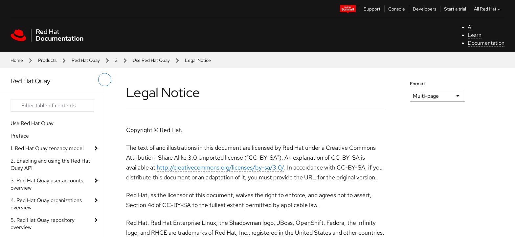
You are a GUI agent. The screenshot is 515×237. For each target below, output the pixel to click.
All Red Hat (488, 9)
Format (417, 84)
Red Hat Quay (86, 60)
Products (47, 60)
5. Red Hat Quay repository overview (43, 224)
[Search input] (52, 105)
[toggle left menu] (104, 79)
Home (17, 60)
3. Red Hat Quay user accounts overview (47, 184)
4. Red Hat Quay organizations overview (46, 204)
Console (396, 9)
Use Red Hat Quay (151, 60)
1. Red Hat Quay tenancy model (47, 148)
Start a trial (455, 9)
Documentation (486, 43)
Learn (474, 35)
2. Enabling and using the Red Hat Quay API (50, 164)
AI (470, 27)
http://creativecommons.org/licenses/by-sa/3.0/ (220, 167)
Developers (424, 9)
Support (372, 9)
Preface (20, 135)
